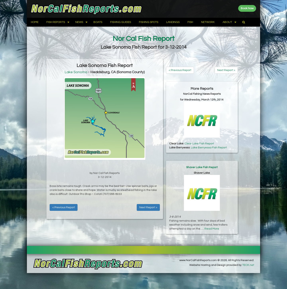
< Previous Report (63, 207)
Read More (211, 228)
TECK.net (248, 265)
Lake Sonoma (76, 72)
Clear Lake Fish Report (199, 143)
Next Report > (148, 207)
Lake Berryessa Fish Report (209, 147)
